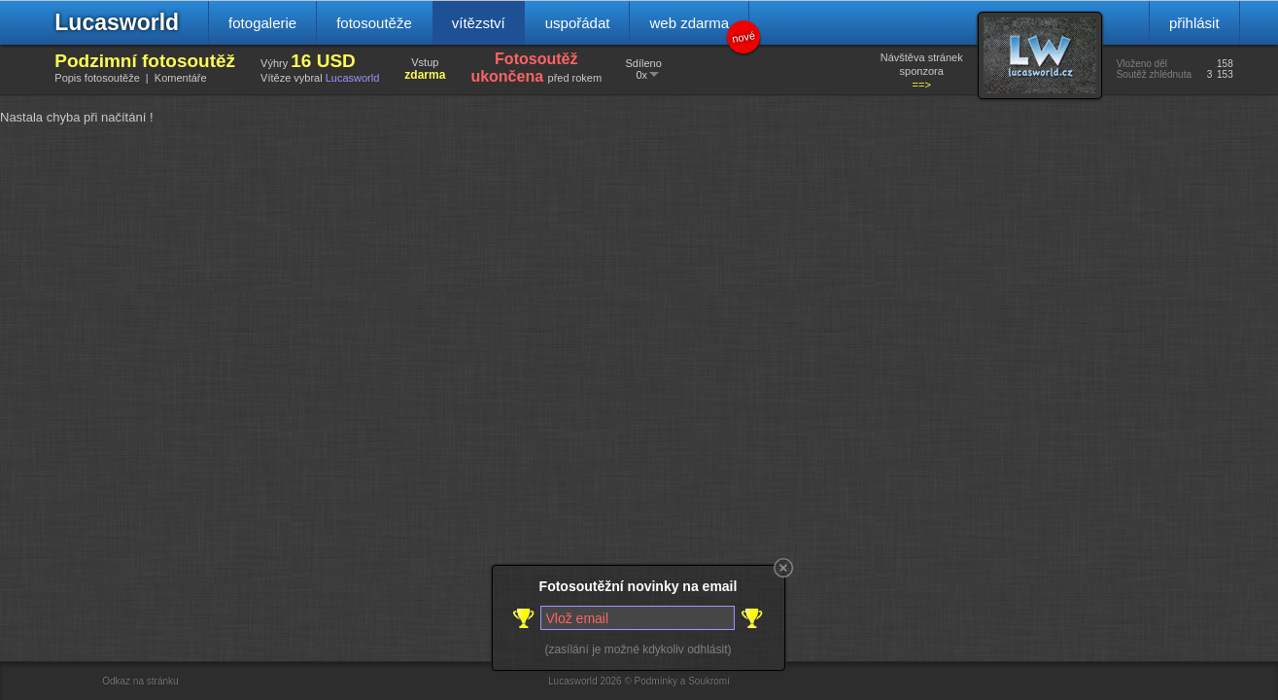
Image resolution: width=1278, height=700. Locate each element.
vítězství (478, 23)
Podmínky (656, 681)
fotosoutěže (374, 23)
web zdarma (699, 30)
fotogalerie (262, 23)
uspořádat (577, 23)
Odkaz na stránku (140, 681)
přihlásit (1194, 23)
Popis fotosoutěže (96, 78)
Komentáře (181, 78)
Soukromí (709, 681)
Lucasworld (116, 22)
